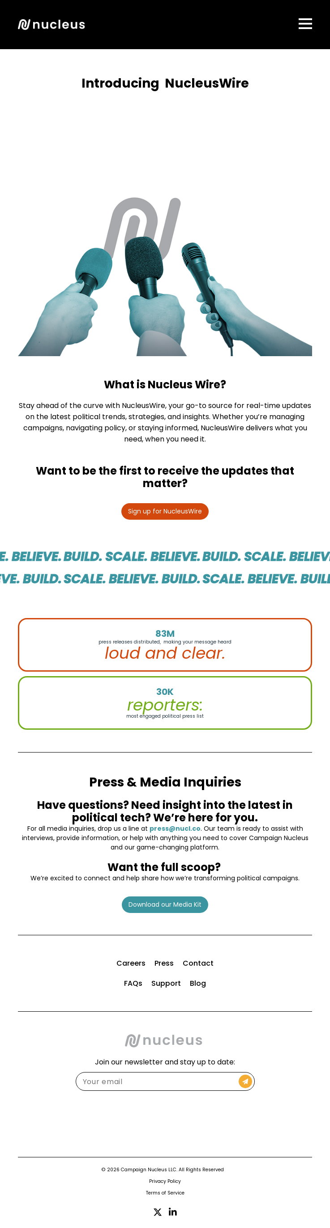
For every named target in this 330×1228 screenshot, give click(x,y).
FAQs (133, 983)
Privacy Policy (165, 1181)
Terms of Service (165, 1193)
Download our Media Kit (165, 904)
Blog (198, 983)
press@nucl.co (175, 828)
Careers (131, 963)
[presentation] (165, 1117)
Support (166, 983)
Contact (198, 963)
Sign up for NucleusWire (165, 511)
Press (164, 963)
